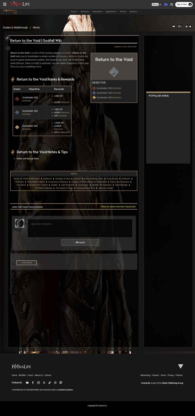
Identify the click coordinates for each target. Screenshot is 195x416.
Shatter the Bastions (101, 185)
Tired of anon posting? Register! (117, 207)
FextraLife (145, 383)
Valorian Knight (105, 188)
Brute (16, 178)
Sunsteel (62, 115)
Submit (80, 242)
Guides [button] (133, 12)
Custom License (65, 390)
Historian (19, 182)
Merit (36, 53)
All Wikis (22, 375)
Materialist (101, 182)
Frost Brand (112, 178)
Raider (54, 185)
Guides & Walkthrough (15, 27)
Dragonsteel (64, 132)
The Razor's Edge (64, 188)
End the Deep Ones (93, 178)
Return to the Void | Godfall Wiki (36, 41)
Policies (179, 375)
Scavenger (83, 185)
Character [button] (98, 12)
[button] (156, 4)
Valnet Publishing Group (172, 383)
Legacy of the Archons (82, 182)
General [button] (85, 12)
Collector (47, 178)
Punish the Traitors (38, 185)
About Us (39, 375)
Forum (30, 375)
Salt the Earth (67, 185)
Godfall (68, 53)
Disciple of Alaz (62, 178)
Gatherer (125, 178)
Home (14, 375)
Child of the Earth (31, 178)
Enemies (116, 88)
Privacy (171, 375)
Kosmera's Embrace (58, 182)
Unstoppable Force (85, 188)
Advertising (145, 375)
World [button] (123, 12)
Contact (47, 375)
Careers (155, 375)
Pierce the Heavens (119, 182)
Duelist (77, 178)
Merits (36, 27)
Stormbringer (121, 185)
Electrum (65, 102)
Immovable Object (36, 182)
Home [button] (74, 12)
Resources (20, 66)
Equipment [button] (111, 12)
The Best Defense (43, 188)
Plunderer (21, 185)
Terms (163, 375)
